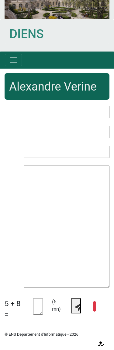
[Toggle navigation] (13, 60)
